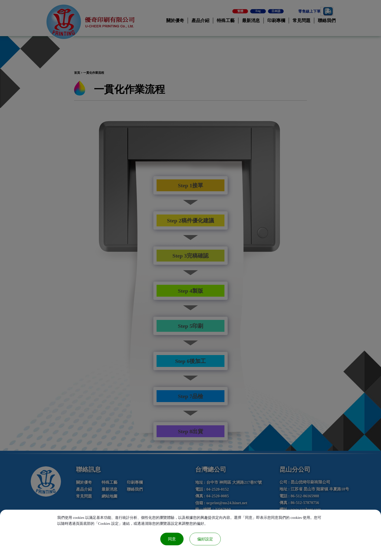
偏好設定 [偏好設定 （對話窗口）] (205, 539)
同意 (172, 539)
